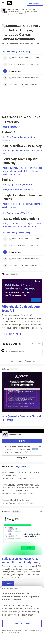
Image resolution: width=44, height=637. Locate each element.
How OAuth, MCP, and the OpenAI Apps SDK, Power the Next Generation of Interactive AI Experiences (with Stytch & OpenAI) (21, 489)
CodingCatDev (29, 9)
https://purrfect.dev (10, 127)
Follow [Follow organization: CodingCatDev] (22, 441)
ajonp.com (11, 14)
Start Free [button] (8, 583)
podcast (14, 43)
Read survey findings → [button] (14, 334)
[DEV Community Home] (9, 3)
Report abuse (30, 361)
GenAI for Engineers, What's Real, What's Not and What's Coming (21, 475)
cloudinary (24, 43)
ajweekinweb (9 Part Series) (16, 51)
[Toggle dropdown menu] (40, 274)
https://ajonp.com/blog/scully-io (16, 184)
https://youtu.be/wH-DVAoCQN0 (16, 213)
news (5, 43)
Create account (34, 3)
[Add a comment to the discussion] (23, 353)
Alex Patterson (14, 9)
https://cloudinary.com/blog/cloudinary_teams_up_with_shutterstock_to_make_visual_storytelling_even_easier (21, 171)
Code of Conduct (15, 361)
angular (35, 43)
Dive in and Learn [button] (22, 623)
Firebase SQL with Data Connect (21, 501)
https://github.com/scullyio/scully (17, 189)
